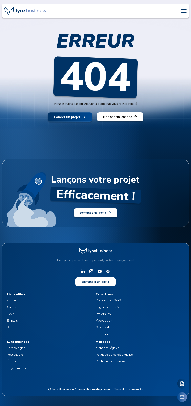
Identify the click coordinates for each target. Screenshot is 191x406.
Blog (10, 327)
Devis (11, 314)
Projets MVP (104, 314)
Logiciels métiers (107, 307)
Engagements (16, 368)
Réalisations (15, 355)
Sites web (103, 327)
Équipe (11, 361)
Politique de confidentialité (114, 355)
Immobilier (103, 334)
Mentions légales (107, 348)
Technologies (16, 348)
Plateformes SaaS (108, 300)
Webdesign (104, 320)
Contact (12, 307)
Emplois (12, 320)
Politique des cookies (110, 361)
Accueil (12, 300)
